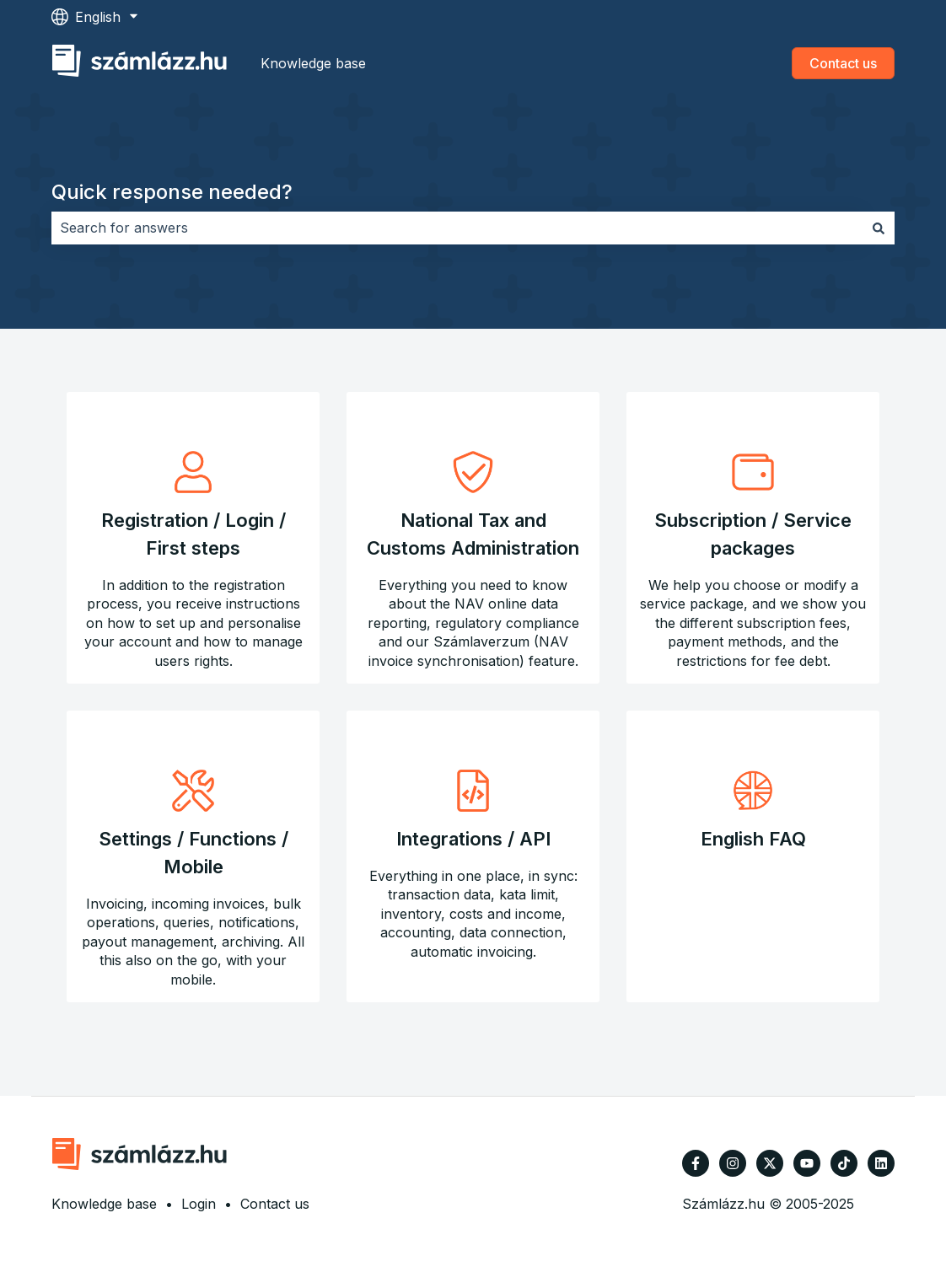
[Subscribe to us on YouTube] (806, 1163)
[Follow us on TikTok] (843, 1163)
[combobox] (457, 228)
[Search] (879, 228)
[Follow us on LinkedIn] (881, 1163)
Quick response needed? (172, 192)
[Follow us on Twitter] (769, 1163)
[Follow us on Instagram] (732, 1163)
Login (198, 1203)
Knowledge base (313, 63)
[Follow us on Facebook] (695, 1163)
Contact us (843, 63)
